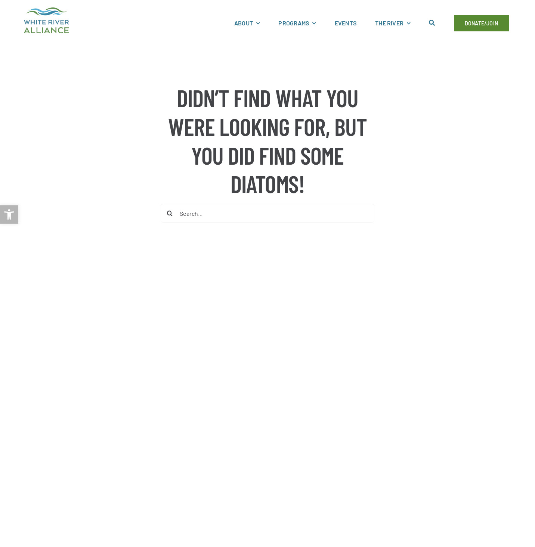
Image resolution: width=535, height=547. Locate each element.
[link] (9, 214)
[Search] (170, 213)
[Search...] (268, 213)
